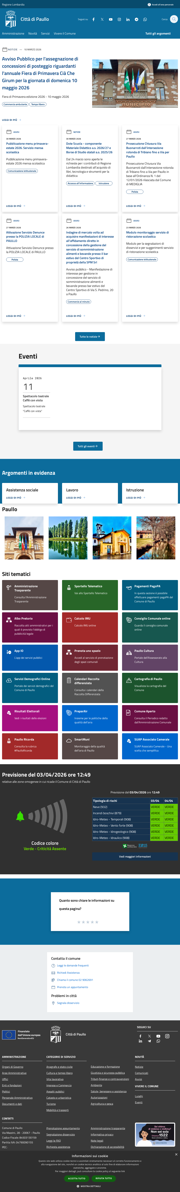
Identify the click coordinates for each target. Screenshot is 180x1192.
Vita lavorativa (54, 1079)
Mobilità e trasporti (57, 1110)
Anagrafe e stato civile (59, 1067)
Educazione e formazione (105, 1067)
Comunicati (141, 1073)
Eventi (139, 1102)
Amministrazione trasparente (108, 1128)
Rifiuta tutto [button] (104, 1178)
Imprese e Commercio (59, 1085)
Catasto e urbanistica (58, 1098)
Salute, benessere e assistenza (109, 1091)
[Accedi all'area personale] (160, 5)
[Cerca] (174, 19)
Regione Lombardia (13, 4)
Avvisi (12, 132)
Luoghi (139, 1096)
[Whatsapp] (143, 19)
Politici (6, 1091)
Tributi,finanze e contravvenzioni (110, 1079)
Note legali (97, 1141)
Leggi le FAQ (53, 1141)
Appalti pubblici (55, 1091)
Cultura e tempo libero (59, 1073)
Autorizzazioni (99, 1097)
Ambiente (96, 1085)
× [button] (176, 1154)
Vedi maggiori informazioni (135, 856)
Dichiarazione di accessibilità (107, 1147)
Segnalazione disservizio (60, 1134)
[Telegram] (134, 19)
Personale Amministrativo (17, 1098)
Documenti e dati (12, 1104)
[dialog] (90, 1171)
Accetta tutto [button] (76, 1178)
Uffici (5, 1079)
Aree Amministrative (14, 1073)
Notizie (13, 49)
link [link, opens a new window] (123, 1171)
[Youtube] (108, 19)
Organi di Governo (12, 1067)
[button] (90, 1186)
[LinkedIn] (126, 19)
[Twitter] (100, 19)
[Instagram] (117, 19)
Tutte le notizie (90, 337)
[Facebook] (91, 19)
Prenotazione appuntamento (63, 1128)
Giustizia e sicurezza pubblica (108, 1073)
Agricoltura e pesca (102, 1104)
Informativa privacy (102, 1134)
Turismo (51, 1104)
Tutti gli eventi (88, 446)
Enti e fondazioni (12, 1085)
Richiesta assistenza (58, 1147)
